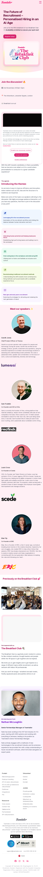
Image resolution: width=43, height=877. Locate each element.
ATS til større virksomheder (10, 782)
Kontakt (25, 782)
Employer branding (7, 779)
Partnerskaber (6, 812)
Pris (3, 794)
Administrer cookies (29, 794)
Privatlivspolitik (27, 791)
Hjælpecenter (6, 809)
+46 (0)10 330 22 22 (29, 851)
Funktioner (5, 789)
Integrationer (6, 792)
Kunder (25, 779)
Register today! (10, 36)
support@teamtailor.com (14, 851)
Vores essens (6, 804)
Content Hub (6, 806)
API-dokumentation (8, 814)
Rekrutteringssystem (8, 777)
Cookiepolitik (27, 796)
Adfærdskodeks (28, 804)
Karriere (25, 777)
